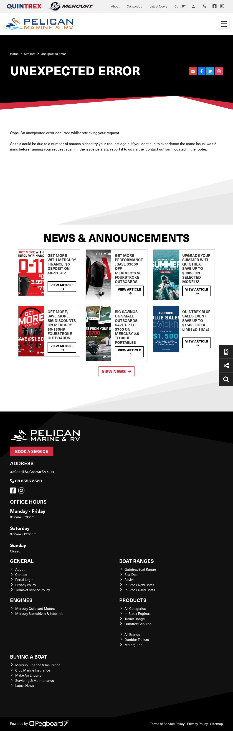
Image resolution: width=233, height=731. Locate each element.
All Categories (135, 608)
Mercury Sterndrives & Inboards (39, 613)
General (22, 560)
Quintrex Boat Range (140, 569)
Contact (21, 574)
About (115, 6)
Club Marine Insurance (32, 670)
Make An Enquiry (28, 675)
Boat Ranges (136, 560)
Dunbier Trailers (136, 639)
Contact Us (134, 6)
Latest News (158, 6)
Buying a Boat (28, 656)
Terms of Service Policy (32, 589)
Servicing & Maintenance (34, 680)
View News (116, 371)
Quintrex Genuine (138, 623)
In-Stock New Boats (139, 584)
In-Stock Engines (137, 613)
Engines (21, 599)
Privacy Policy (25, 584)
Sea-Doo (130, 574)
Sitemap (216, 723)
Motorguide (133, 644)
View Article (62, 287)
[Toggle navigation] (224, 24)
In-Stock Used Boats (139, 589)
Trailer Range (134, 618)
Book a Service (31, 451)
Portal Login (24, 579)
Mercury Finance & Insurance (37, 664)
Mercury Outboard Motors (35, 608)
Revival (129, 579)
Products (133, 599)
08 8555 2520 (26, 481)
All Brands (132, 634)
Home (14, 53)
